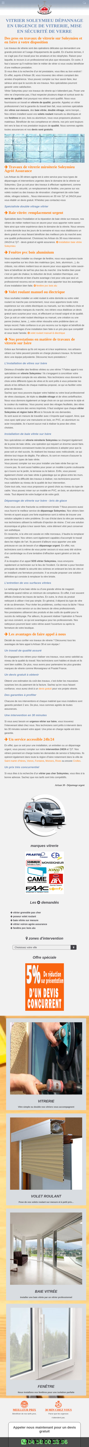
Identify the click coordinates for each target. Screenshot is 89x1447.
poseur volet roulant (23, 916)
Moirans (49, 761)
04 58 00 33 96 (44, 1442)
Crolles (77, 761)
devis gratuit (45, 688)
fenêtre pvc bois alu (45, 285)
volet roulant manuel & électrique (46, 333)
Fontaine (39, 761)
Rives (58, 761)
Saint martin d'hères (15, 761)
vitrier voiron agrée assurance (28, 924)
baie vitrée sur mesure (24, 920)
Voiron (30, 761)
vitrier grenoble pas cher (25, 912)
